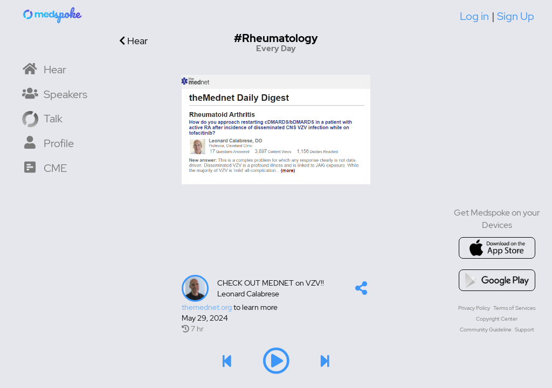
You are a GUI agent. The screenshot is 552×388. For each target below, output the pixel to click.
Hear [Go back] (133, 40)
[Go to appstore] (497, 248)
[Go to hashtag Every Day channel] (276, 42)
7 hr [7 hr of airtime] (193, 329)
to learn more (230, 307)
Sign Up (515, 16)
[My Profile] (48, 142)
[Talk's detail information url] (276, 307)
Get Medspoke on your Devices (497, 219)
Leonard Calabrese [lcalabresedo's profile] (248, 294)
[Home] (53, 14)
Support (524, 329)
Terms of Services (514, 307)
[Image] (276, 129)
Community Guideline (486, 329)
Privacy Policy (474, 307)
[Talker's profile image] (195, 288)
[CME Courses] (44, 167)
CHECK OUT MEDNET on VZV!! (270, 283)
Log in (474, 16)
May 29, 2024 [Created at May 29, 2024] (205, 318)
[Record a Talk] (42, 117)
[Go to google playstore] (497, 280)
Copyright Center (497, 318)
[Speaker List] (54, 93)
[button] (361, 290)
